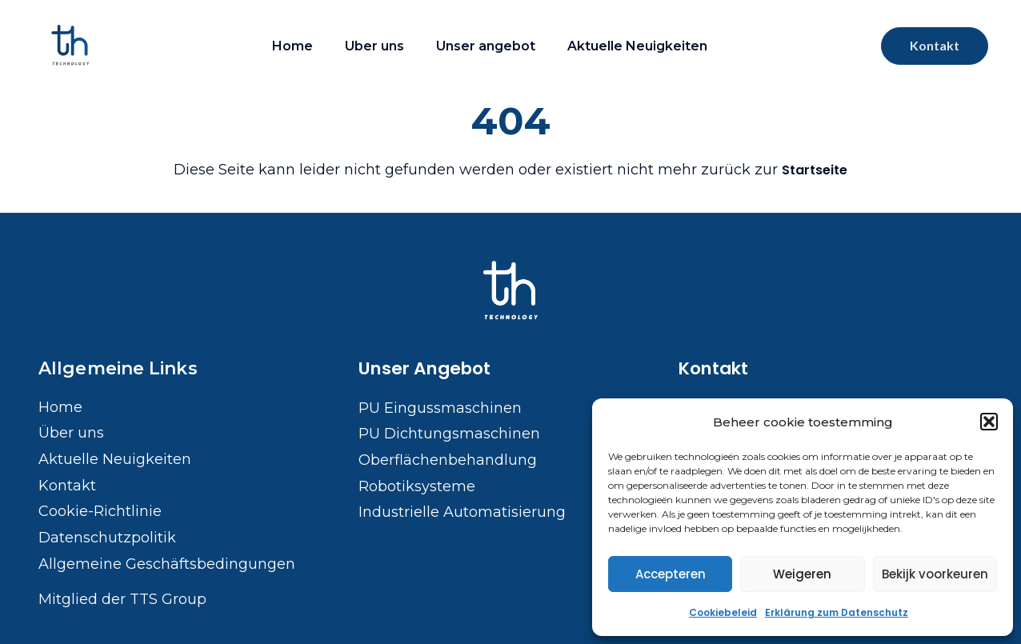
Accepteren (670, 574)
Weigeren (802, 574)
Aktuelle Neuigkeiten (637, 46)
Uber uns (374, 46)
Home (292, 46)
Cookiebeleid (723, 612)
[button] (989, 422)
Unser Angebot (424, 368)
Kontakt (713, 368)
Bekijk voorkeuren (935, 574)
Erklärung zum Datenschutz (836, 612)
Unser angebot (485, 46)
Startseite (814, 170)
